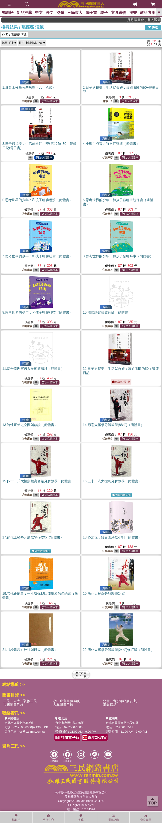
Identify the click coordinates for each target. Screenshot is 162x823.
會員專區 (145, 817)
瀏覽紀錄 (113, 817)
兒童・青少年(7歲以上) (120, 701)
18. (112, 537)
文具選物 (118, 13)
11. (33, 368)
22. (118, 650)
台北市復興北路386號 (19, 722)
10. (107, 312)
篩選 (153, 27)
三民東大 (74, 13)
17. (33, 537)
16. (112, 481)
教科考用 (147, 13)
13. (30, 425)
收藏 (81, 817)
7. (37, 256)
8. (118, 256)
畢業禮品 (109, 705)
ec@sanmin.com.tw (32, 731)
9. (37, 312)
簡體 (60, 13)
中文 (39, 13)
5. (37, 200)
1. (29, 87)
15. (38, 481)
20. (104, 593)
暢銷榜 (8, 13)
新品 (24, 13)
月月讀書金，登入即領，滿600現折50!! (149, 20)
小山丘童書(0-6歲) (66, 701)
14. (113, 425)
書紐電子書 (27, 109)
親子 (104, 13)
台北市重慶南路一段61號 (122, 722)
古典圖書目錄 (63, 705)
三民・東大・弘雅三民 (20, 701)
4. (111, 144)
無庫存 (27, 101)
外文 (49, 13)
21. (30, 650)
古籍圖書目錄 (13, 705)
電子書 (91, 13)
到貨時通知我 (121, 495)
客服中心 (48, 817)
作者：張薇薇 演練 (14, 34)
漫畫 (133, 13)
